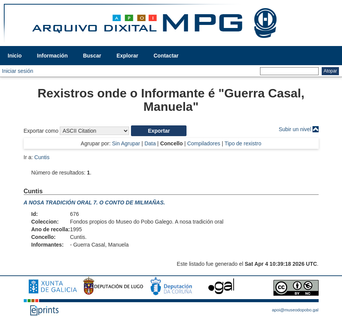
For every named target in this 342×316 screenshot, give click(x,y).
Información (52, 56)
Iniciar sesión (17, 71)
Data (150, 143)
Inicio (15, 56)
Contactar (166, 56)
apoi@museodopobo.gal (295, 310)
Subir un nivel (295, 129)
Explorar (127, 56)
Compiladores (203, 143)
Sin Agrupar (126, 143)
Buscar (92, 56)
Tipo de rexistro (242, 143)
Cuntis (42, 157)
